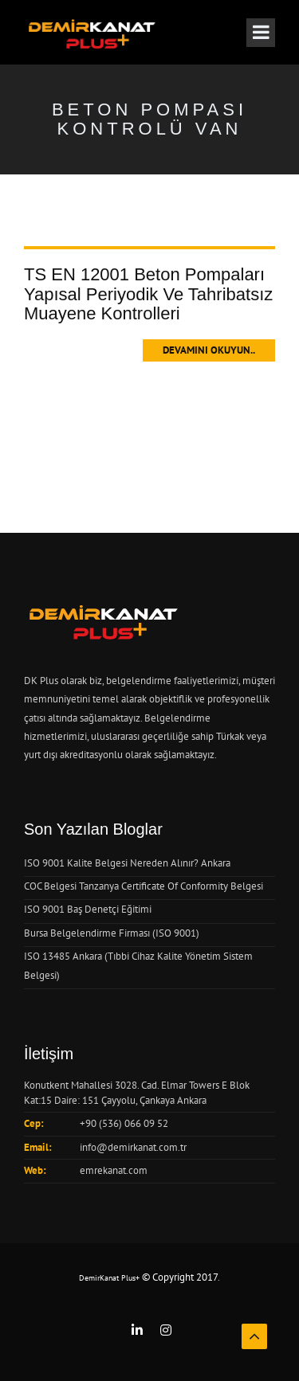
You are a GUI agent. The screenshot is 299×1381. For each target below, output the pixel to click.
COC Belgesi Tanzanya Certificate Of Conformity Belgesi (143, 886)
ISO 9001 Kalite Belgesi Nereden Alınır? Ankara (127, 863)
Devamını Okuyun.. (209, 350)
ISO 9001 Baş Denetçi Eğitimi (87, 909)
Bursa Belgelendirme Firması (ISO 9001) (111, 933)
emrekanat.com (114, 1170)
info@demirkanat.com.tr (133, 1147)
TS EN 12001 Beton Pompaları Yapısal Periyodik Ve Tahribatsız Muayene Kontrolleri (148, 293)
